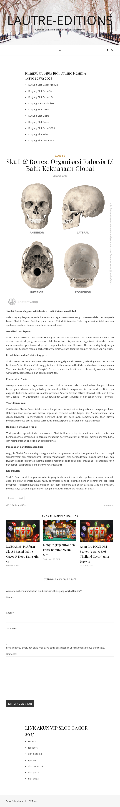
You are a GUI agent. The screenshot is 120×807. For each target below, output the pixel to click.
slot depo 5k (35, 753)
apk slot (32, 760)
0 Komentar (108, 505)
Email (10, 612)
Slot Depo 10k (45, 97)
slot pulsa (33, 778)
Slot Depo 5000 (46, 128)
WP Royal (33, 801)
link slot (32, 741)
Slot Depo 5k (45, 91)
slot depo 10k (35, 766)
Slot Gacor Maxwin (48, 84)
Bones (11, 498)
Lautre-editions (60, 20)
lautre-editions (20, 505)
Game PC (60, 156)
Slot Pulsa (43, 134)
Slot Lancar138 (46, 140)
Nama (10, 597)
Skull (21, 498)
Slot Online (43, 109)
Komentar (11, 653)
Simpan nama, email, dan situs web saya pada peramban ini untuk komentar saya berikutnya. (55, 647)
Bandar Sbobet (46, 103)
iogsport (33, 747)
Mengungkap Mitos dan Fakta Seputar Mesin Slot (59, 550)
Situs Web (11, 628)
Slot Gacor (43, 121)
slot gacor (33, 772)
